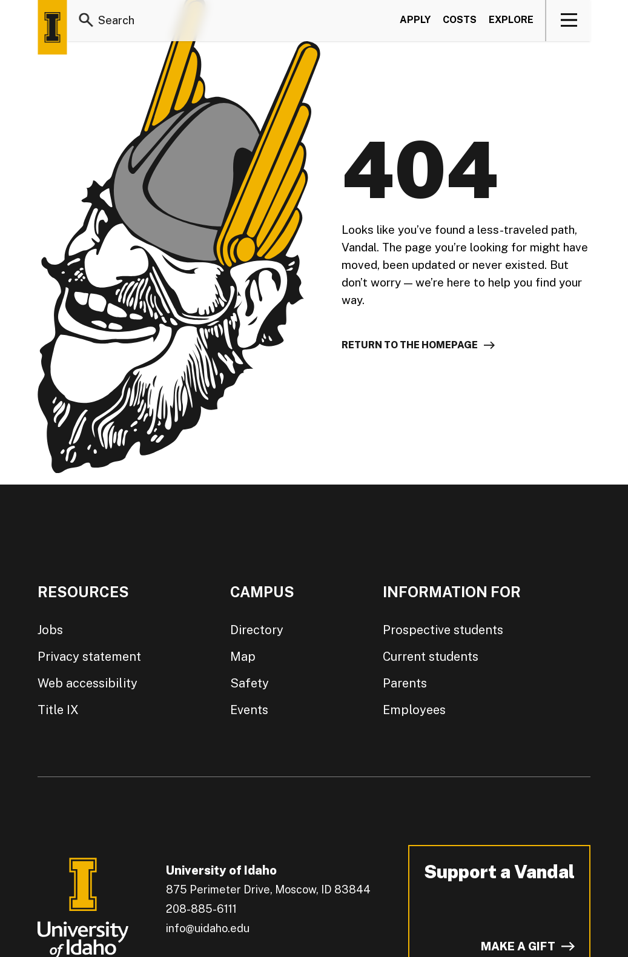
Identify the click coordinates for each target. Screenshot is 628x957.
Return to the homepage (410, 345)
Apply (415, 20)
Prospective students (443, 630)
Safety (249, 683)
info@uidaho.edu (208, 928)
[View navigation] (569, 20)
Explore (511, 20)
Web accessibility (87, 683)
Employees (414, 710)
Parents (405, 683)
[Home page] (52, 27)
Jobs (50, 630)
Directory (256, 630)
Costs (460, 20)
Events (249, 710)
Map (243, 656)
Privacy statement (89, 656)
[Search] (86, 20)
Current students (430, 656)
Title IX (58, 710)
